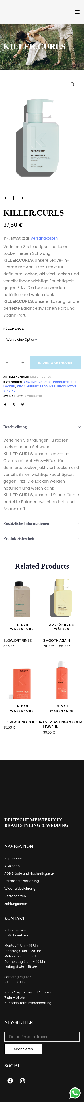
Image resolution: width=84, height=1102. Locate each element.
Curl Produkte (56, 382)
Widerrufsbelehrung (19, 888)
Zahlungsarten (15, 904)
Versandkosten (44, 238)
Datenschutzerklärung (21, 881)
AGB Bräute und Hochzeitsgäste (29, 873)
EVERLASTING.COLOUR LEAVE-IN (62, 724)
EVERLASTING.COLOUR (22, 722)
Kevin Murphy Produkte (36, 386)
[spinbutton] (15, 362)
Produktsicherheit (18, 538)
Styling (9, 390)
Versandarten (15, 896)
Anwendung (33, 382)
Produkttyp (66, 386)
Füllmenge (13, 328)
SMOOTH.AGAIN (56, 640)
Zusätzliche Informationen (26, 523)
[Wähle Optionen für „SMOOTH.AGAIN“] (62, 627)
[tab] (42, 427)
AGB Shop (12, 866)
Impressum (13, 858)
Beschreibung (15, 427)
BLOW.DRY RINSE (17, 640)
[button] (73, 84)
